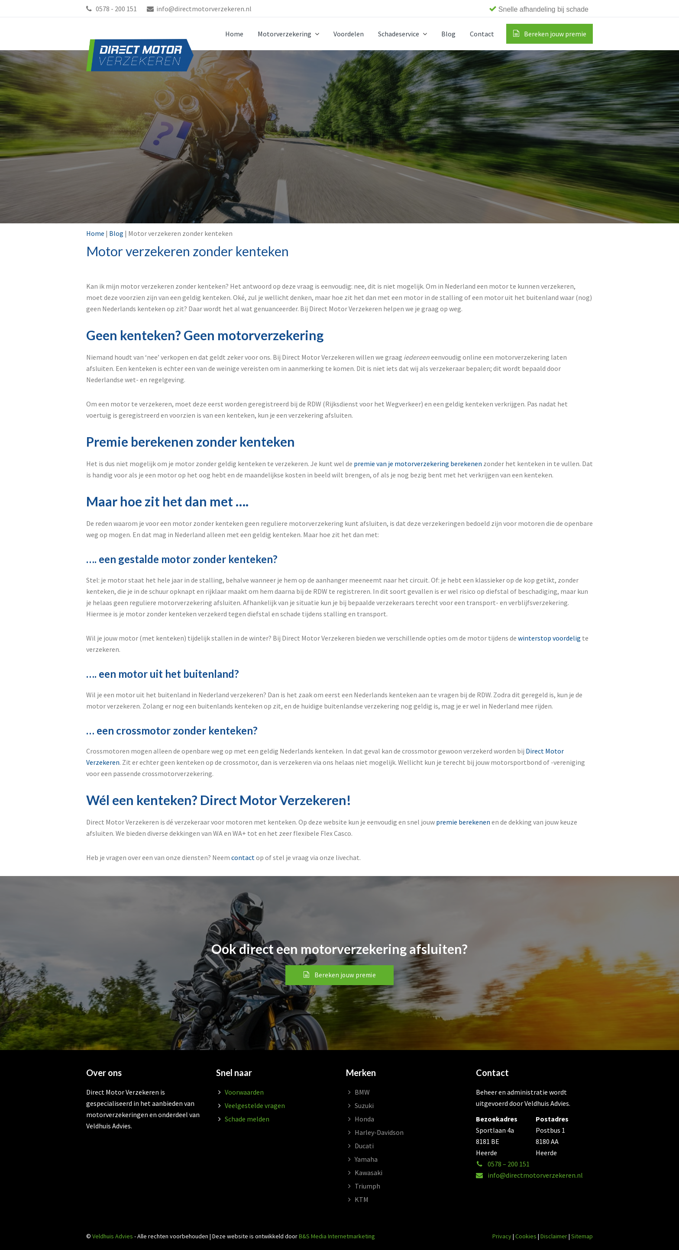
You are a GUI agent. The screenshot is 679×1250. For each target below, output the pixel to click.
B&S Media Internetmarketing (337, 1236)
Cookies (526, 1236)
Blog (116, 233)
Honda (364, 1119)
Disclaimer (553, 1236)
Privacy (501, 1236)
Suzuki (364, 1105)
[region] (469, 8)
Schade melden (247, 1119)
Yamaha (366, 1159)
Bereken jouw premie (345, 975)
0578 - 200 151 (111, 8)
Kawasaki (368, 1172)
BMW (362, 1092)
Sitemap (582, 1236)
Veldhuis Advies (112, 1236)
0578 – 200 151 (503, 1164)
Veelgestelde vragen (255, 1105)
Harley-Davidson (379, 1132)
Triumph (367, 1186)
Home (95, 233)
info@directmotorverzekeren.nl (199, 8)
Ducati (364, 1145)
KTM (362, 1199)
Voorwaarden (244, 1092)
